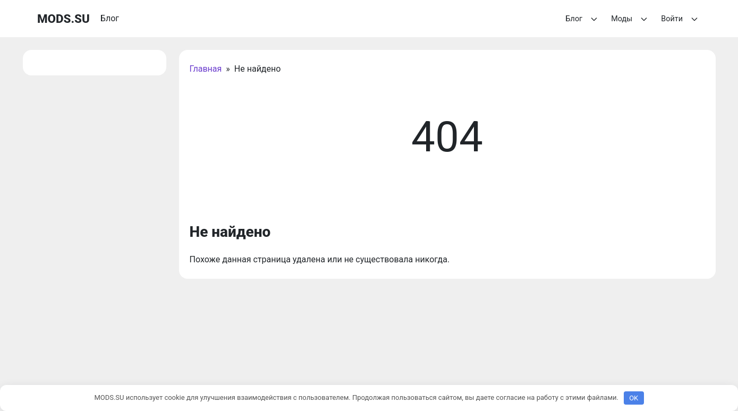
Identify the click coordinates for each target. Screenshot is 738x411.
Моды (630, 19)
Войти (681, 19)
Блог (583, 19)
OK (633, 398)
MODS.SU (63, 18)
